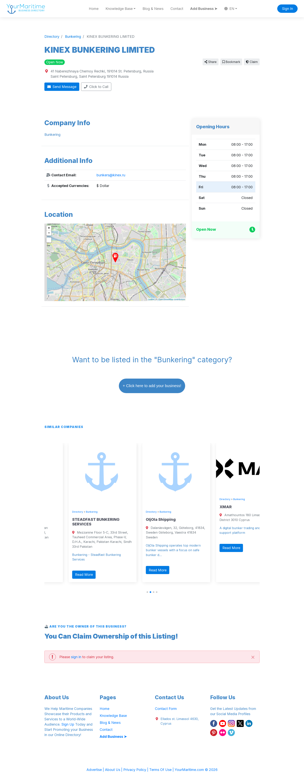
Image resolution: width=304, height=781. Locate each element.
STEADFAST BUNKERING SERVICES (144, 521)
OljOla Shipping (210, 519)
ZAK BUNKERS (61, 519)
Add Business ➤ (203, 9)
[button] (147, 592)
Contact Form (166, 709)
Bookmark (231, 62)
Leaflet (151, 299)
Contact (176, 9)
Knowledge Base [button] (119, 9)
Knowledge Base (113, 716)
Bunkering (67, 511)
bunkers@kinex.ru (111, 175)
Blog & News (152, 9)
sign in (76, 657)
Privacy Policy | (136, 770)
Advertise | (95, 770)
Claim (252, 62)
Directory (52, 511)
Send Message (62, 87)
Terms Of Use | (162, 770)
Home (93, 9)
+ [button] (49, 228)
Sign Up (67, 724)
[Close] (252, 657)
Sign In (287, 9)
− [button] (49, 233)
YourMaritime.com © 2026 (196, 770)
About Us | (114, 770)
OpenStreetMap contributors (171, 299)
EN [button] (229, 9)
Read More (59, 565)
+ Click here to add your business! (152, 386)
